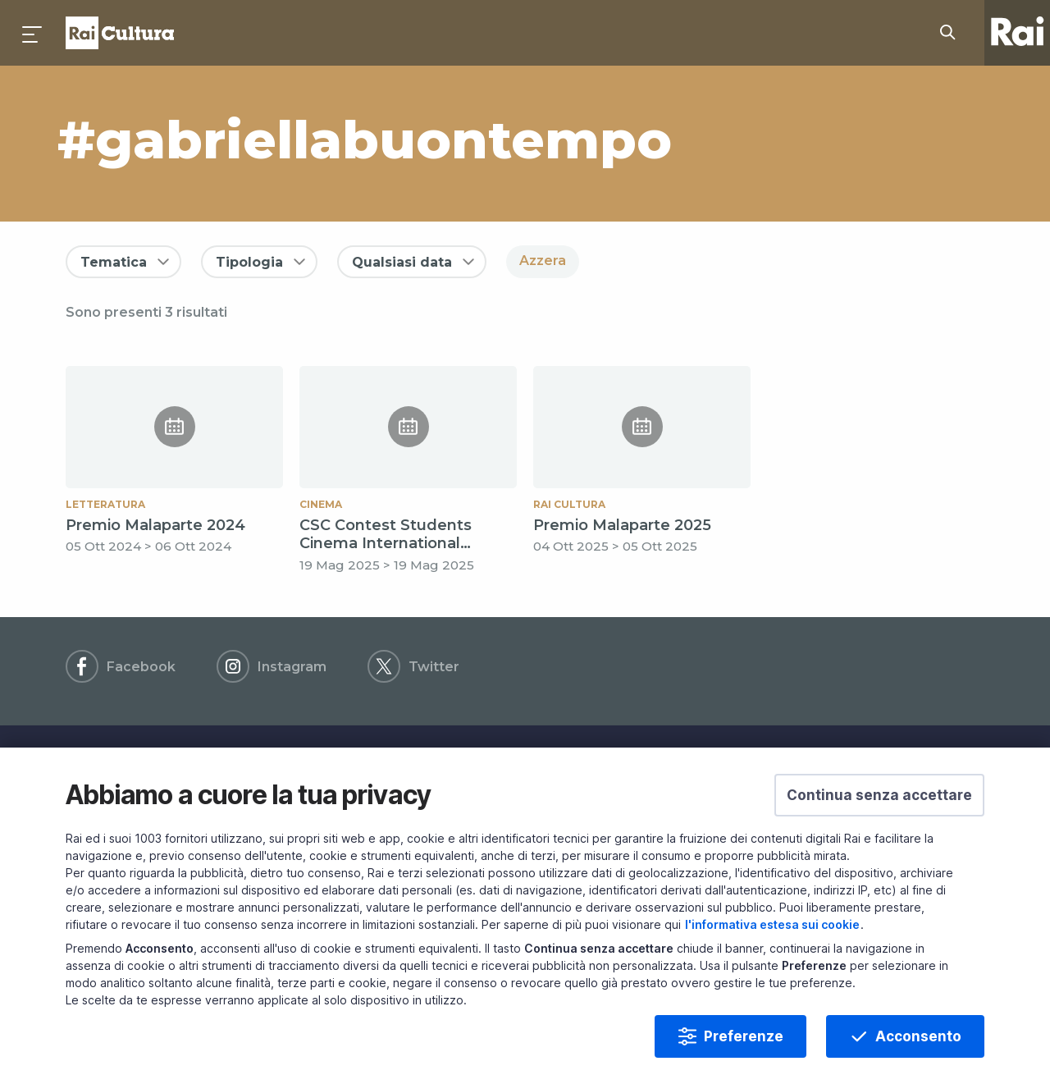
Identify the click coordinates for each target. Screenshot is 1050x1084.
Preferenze (743, 1062)
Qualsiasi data (402, 262)
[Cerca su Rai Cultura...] (952, 32)
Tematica (113, 262)
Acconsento (918, 1062)
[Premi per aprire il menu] (33, 33)
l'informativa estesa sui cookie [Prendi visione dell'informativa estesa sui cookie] (772, 950)
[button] (879, 820)
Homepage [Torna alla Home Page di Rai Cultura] (120, 32)
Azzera (542, 260)
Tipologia (249, 262)
